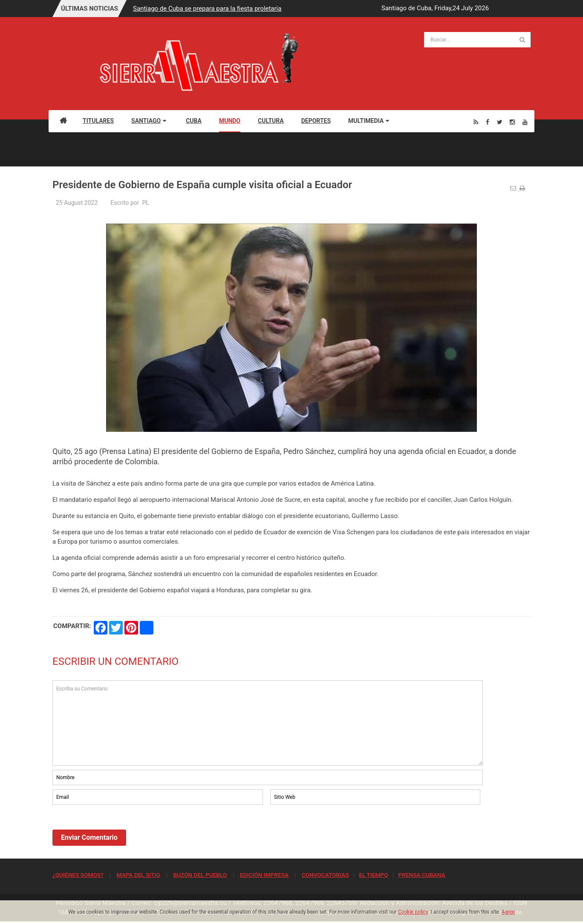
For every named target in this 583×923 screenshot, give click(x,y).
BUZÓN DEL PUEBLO (200, 874)
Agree (508, 912)
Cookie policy (413, 912)
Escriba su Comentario (267, 723)
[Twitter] (499, 121)
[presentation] (117, 830)
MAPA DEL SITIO (138, 874)
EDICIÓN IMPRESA (264, 874)
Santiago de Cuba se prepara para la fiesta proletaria (207, 8)
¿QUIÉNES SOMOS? (78, 874)
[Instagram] (512, 121)
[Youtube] (525, 121)
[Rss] (475, 121)
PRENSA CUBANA (421, 874)
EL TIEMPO (373, 874)
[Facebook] (487, 121)
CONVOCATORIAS (325, 874)
